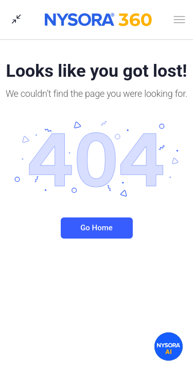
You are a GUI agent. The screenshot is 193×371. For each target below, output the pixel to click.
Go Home (96, 227)
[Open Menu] (179, 21)
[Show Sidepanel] (14, 19)
